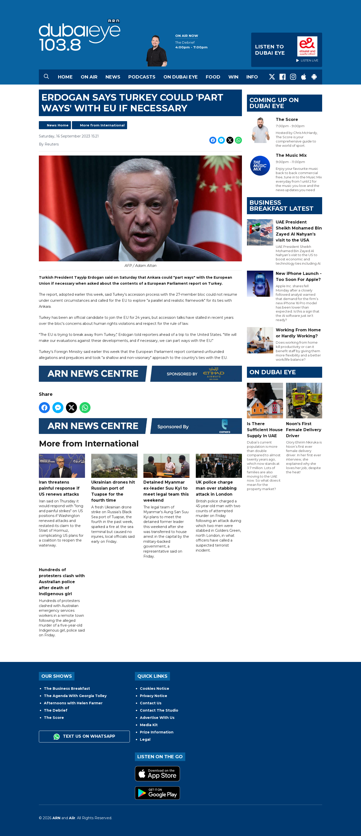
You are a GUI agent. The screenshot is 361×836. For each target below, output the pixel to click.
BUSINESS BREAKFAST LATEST (281, 205)
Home (65, 77)
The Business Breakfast (67, 688)
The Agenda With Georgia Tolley (75, 696)
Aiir (72, 818)
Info (252, 77)
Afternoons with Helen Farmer (73, 703)
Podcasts (141, 77)
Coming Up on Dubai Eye (274, 103)
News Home (57, 125)
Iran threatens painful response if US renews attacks (62, 475)
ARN (56, 818)
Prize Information (156, 732)
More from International (102, 125)
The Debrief (55, 710)
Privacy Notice (153, 696)
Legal (145, 739)
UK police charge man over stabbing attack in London (219, 475)
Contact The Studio (159, 710)
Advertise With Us (157, 717)
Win (233, 77)
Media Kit (149, 725)
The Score (54, 717)
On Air (89, 77)
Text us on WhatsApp (84, 737)
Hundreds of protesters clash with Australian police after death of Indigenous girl (62, 582)
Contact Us (150, 703)
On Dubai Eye (180, 77)
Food (213, 77)
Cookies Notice (154, 688)
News (113, 77)
